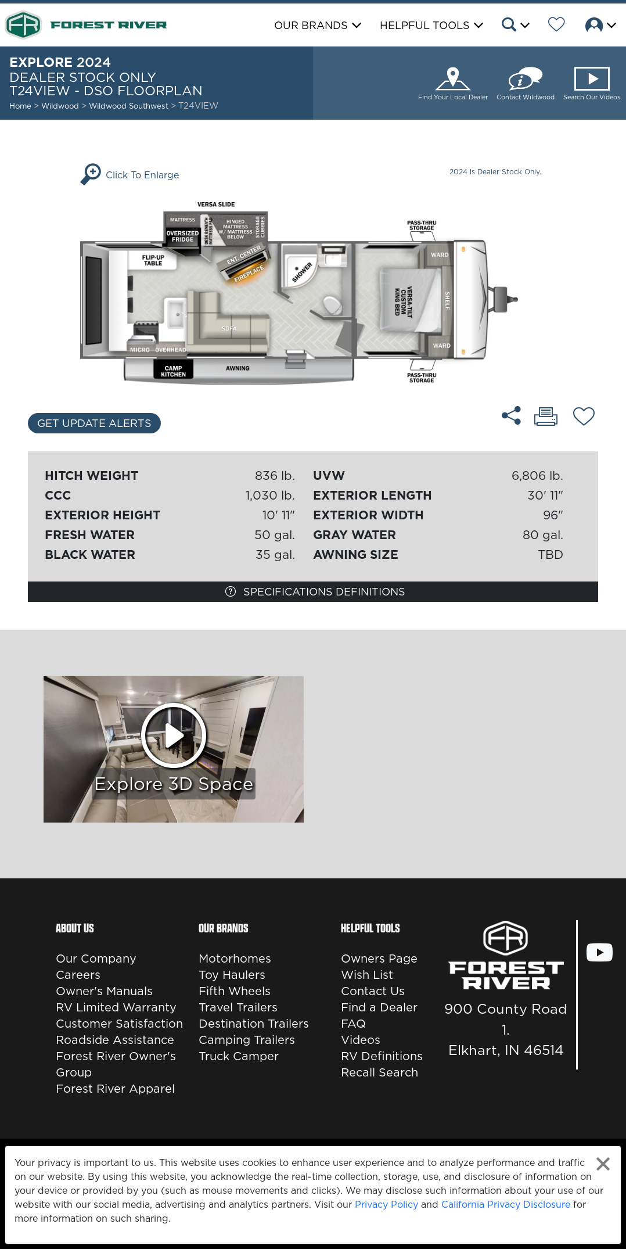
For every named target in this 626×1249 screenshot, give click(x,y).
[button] (515, 26)
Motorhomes (235, 958)
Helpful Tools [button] (425, 25)
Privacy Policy (386, 1204)
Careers (78, 975)
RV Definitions (382, 1056)
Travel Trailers (238, 1007)
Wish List (367, 975)
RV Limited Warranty (116, 1007)
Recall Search (379, 1072)
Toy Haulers (232, 975)
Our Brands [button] (311, 25)
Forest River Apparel (115, 1089)
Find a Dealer (379, 1007)
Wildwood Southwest (130, 106)
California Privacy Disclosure (505, 1204)
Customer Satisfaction (119, 1023)
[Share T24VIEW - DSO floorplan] (511, 415)
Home (20, 106)
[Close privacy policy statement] (603, 1163)
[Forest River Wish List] (556, 26)
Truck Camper (239, 1056)
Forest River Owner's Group (116, 1064)
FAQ (353, 1023)
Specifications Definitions (315, 591)
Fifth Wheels (235, 991)
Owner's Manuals (104, 991)
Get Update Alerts (94, 423)
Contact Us (373, 991)
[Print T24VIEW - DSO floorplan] (545, 417)
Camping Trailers (247, 1040)
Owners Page (379, 958)
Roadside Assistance (115, 1040)
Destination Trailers (254, 1023)
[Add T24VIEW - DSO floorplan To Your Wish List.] (584, 418)
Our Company (96, 958)
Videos (360, 1040)
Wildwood (60, 106)
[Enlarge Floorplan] (313, 292)
